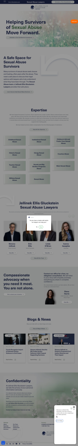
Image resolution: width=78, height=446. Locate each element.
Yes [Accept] (41, 227)
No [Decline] (37, 227)
